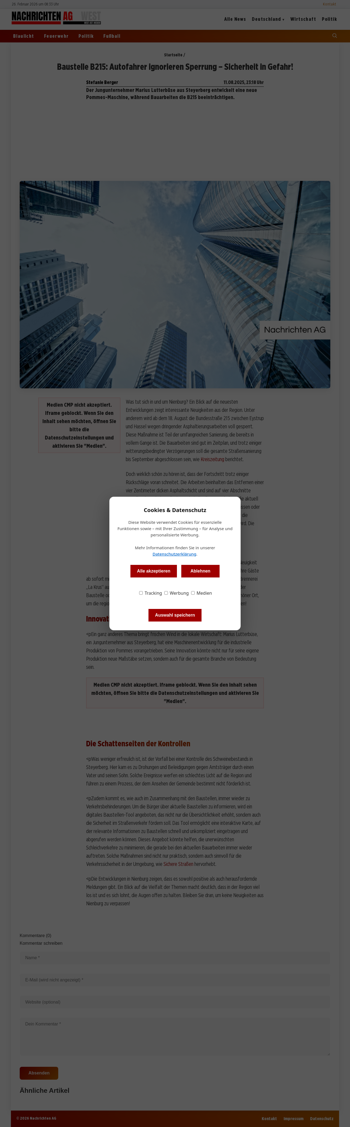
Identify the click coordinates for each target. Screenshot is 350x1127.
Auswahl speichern (175, 615)
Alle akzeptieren (153, 571)
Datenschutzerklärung (174, 554)
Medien (201, 593)
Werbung (176, 593)
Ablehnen (200, 571)
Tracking (150, 593)
